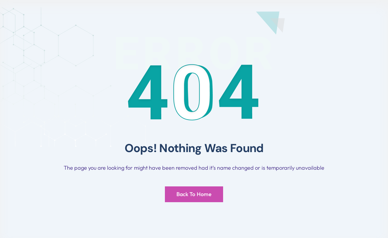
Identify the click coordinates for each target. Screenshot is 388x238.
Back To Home (193, 194)
